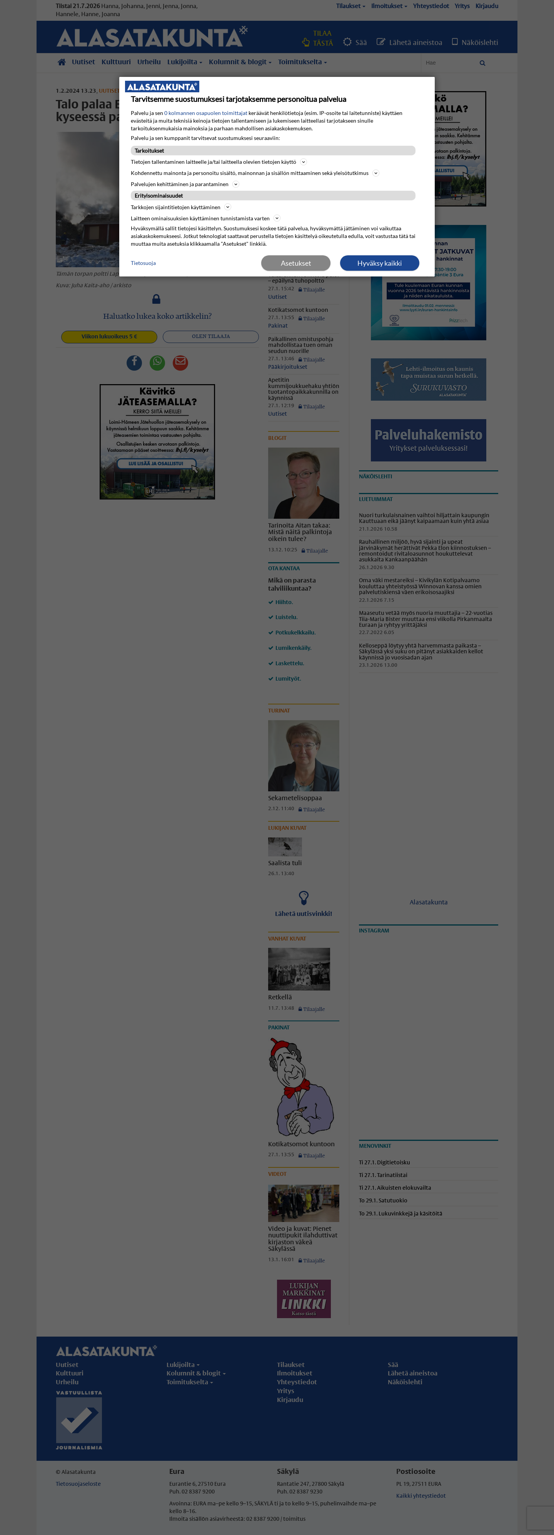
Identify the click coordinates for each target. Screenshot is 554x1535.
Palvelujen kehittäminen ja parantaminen (185, 184)
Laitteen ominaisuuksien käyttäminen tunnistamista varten (205, 218)
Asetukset (296, 263)
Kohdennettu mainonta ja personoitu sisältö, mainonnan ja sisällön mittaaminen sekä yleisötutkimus (255, 173)
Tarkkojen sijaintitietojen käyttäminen (181, 206)
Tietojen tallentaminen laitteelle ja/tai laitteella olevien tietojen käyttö (219, 161)
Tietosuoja (143, 263)
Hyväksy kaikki (379, 263)
